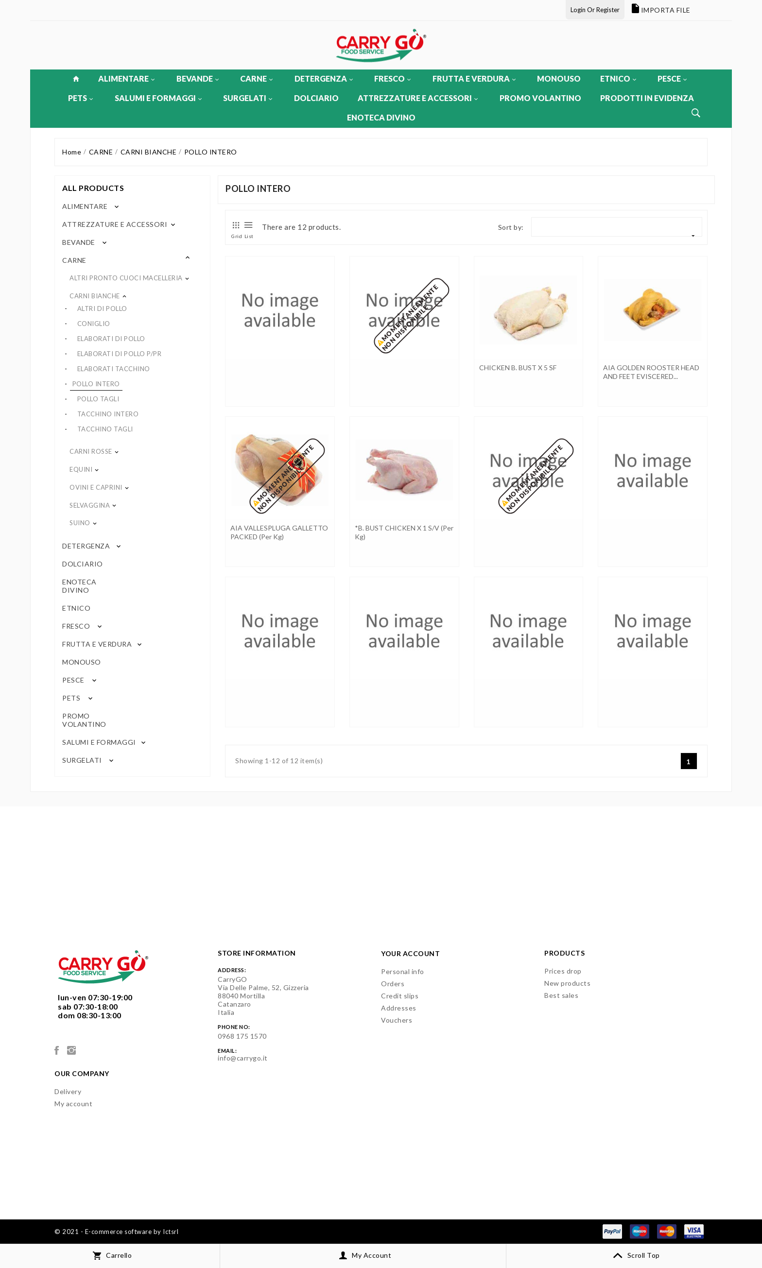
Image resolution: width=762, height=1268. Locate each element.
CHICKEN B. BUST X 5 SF (517, 367)
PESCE (672, 78)
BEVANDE (197, 78)
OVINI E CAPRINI (95, 487)
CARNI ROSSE (90, 451)
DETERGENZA (323, 78)
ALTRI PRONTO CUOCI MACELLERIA (126, 278)
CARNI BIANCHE (94, 296)
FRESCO (392, 78)
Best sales (561, 995)
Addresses (398, 1008)
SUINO (79, 523)
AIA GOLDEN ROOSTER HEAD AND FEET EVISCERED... (651, 371)
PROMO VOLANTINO (540, 98)
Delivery (67, 1091)
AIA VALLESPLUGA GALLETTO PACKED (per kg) (279, 532)
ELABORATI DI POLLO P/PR (119, 354)
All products (93, 187)
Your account (410, 953)
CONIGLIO (93, 323)
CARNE (256, 78)
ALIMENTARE (126, 78)
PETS (80, 98)
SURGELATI (247, 98)
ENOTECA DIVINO (381, 117)
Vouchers (396, 1020)
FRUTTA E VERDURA (474, 78)
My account (73, 1103)
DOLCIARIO (316, 98)
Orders (392, 983)
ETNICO (618, 78)
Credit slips (399, 996)
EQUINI (80, 469)
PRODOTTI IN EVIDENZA (647, 98)
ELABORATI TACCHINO (113, 369)
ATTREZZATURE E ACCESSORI (418, 98)
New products (567, 983)
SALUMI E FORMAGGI (158, 98)
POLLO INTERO (96, 384)
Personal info (402, 971)
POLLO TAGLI (98, 399)
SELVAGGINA (89, 505)
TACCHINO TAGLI (105, 429)
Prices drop (563, 971)
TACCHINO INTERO (108, 414)
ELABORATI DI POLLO (111, 339)
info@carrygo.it (243, 1058)
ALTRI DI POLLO (102, 308)
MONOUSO (559, 78)
